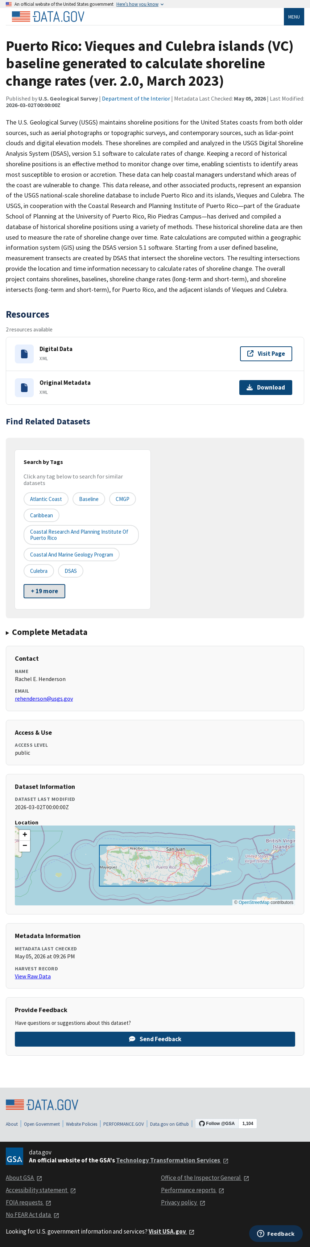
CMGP (122, 499)
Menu (294, 16)
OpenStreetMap (254, 902)
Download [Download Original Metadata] (266, 387)
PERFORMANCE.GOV (123, 1124)
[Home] (48, 16)
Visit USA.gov (172, 1231)
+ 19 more (44, 591)
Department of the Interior (136, 98)
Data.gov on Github (169, 1124)
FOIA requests (28, 1202)
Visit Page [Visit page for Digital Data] (266, 354)
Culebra (38, 570)
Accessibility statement (41, 1190)
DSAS (71, 570)
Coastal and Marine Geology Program (71, 554)
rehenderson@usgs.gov (44, 698)
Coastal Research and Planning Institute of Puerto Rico (79, 534)
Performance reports (192, 1190)
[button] (24, 835)
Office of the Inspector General (205, 1178)
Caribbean (41, 515)
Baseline (89, 499)
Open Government (42, 1124)
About (12, 1124)
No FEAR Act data (32, 1215)
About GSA (24, 1178)
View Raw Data (33, 976)
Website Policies (81, 1124)
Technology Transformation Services (172, 1160)
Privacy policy (183, 1202)
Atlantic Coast (46, 499)
